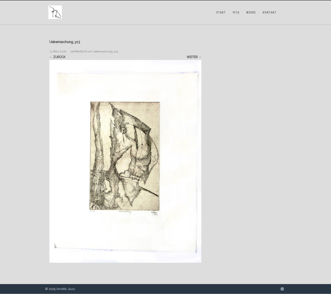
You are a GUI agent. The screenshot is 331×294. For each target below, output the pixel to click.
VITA (236, 12)
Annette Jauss (65, 289)
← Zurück (57, 57)
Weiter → (194, 57)
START (221, 12)
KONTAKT (270, 12)
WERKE (251, 12)
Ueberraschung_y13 (105, 51)
